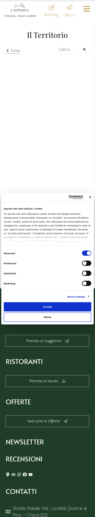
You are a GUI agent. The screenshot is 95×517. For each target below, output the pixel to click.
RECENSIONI (24, 462)
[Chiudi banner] (90, 197)
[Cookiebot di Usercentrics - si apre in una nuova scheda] (68, 197)
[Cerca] (84, 49)
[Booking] (49, 7)
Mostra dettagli (76, 296)
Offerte (67, 15)
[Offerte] (67, 7)
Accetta (47, 306)
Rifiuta (47, 317)
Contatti (21, 495)
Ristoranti (24, 362)
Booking (49, 15)
